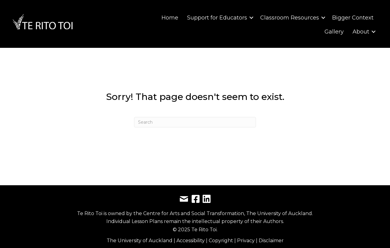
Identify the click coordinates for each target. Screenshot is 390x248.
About (361, 31)
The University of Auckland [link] (139, 240)
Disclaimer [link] (271, 240)
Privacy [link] (246, 240)
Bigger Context (353, 17)
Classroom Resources (289, 17)
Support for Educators (217, 17)
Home (169, 17)
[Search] (195, 122)
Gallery (334, 31)
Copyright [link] (221, 240)
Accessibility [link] (191, 240)
